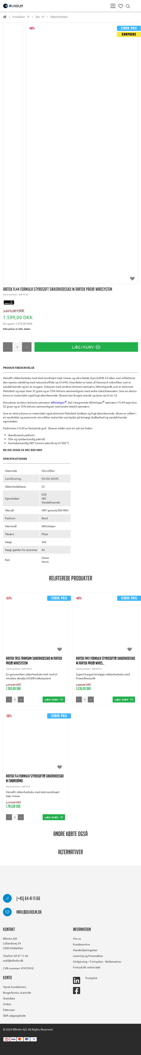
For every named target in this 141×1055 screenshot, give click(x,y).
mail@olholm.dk (22, 913)
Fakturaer (9, 1009)
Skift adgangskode (14, 1015)
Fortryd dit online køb (86, 967)
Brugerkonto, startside (17, 992)
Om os (77, 938)
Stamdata (9, 998)
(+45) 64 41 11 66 (21, 899)
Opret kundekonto (14, 987)
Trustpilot (91, 978)
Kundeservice (81, 944)
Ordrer (7, 1004)
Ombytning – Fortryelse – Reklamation (97, 961)
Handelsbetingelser (85, 950)
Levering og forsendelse (88, 955)
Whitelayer (59, 402)
